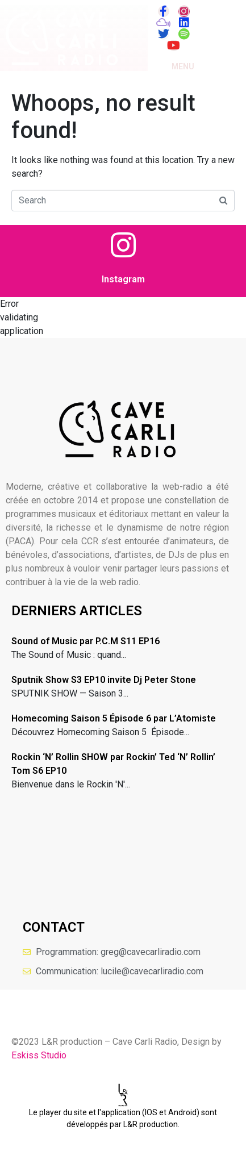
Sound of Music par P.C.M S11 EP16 (85, 641)
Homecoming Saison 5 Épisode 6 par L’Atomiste (113, 718)
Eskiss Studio (38, 1055)
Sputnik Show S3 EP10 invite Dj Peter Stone (103, 679)
